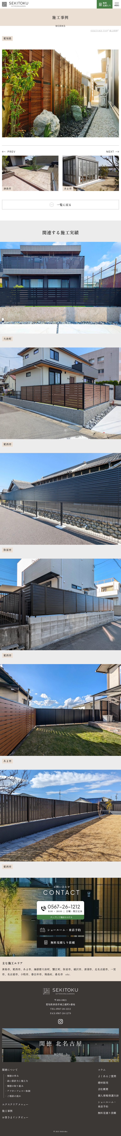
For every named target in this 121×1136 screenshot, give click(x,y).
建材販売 (103, 1082)
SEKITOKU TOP (99, 30)
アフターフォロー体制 (18, 1090)
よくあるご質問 (107, 1076)
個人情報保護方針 (108, 1095)
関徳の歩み (13, 1075)
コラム (102, 1070)
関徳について (10, 1070)
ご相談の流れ (14, 1096)
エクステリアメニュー (15, 1104)
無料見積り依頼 (107, 1113)
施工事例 (113, 30)
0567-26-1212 (63, 1008)
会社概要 (103, 1089)
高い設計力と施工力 (17, 1080)
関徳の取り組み (15, 1085)
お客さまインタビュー (15, 1117)
